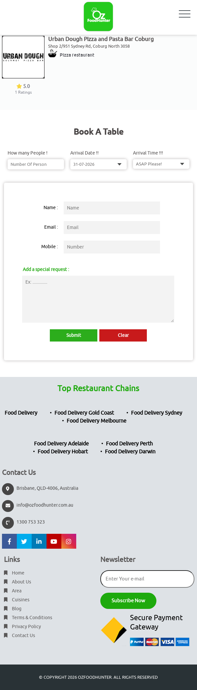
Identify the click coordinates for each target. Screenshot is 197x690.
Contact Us (19, 635)
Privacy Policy (22, 626)
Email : (51, 227)
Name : (51, 207)
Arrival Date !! (84, 153)
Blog (12, 609)
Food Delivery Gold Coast (84, 413)
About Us (17, 582)
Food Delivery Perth (129, 443)
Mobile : (49, 247)
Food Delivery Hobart (63, 451)
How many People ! (28, 153)
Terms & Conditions (28, 618)
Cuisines (16, 600)
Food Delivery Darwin (130, 451)
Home (14, 573)
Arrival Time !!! (148, 153)
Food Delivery (21, 413)
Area (12, 591)
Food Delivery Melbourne (96, 421)
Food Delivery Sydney (156, 413)
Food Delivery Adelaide (61, 443)
